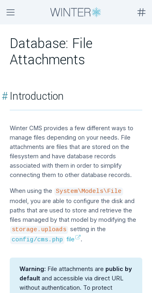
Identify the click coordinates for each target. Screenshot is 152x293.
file (42, 239)
